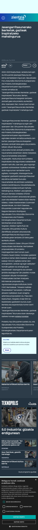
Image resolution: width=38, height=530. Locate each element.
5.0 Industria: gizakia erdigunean (18, 431)
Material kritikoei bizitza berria (15, 384)
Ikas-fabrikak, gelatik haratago (11, 453)
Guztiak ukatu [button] (19, 522)
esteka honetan (22, 316)
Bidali (7, 350)
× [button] (35, 480)
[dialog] (19, 504)
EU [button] (10, 65)
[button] (3, 18)
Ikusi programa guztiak (27, 472)
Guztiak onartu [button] (19, 517)
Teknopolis (10, 402)
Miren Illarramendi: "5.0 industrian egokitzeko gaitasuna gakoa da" (12, 443)
